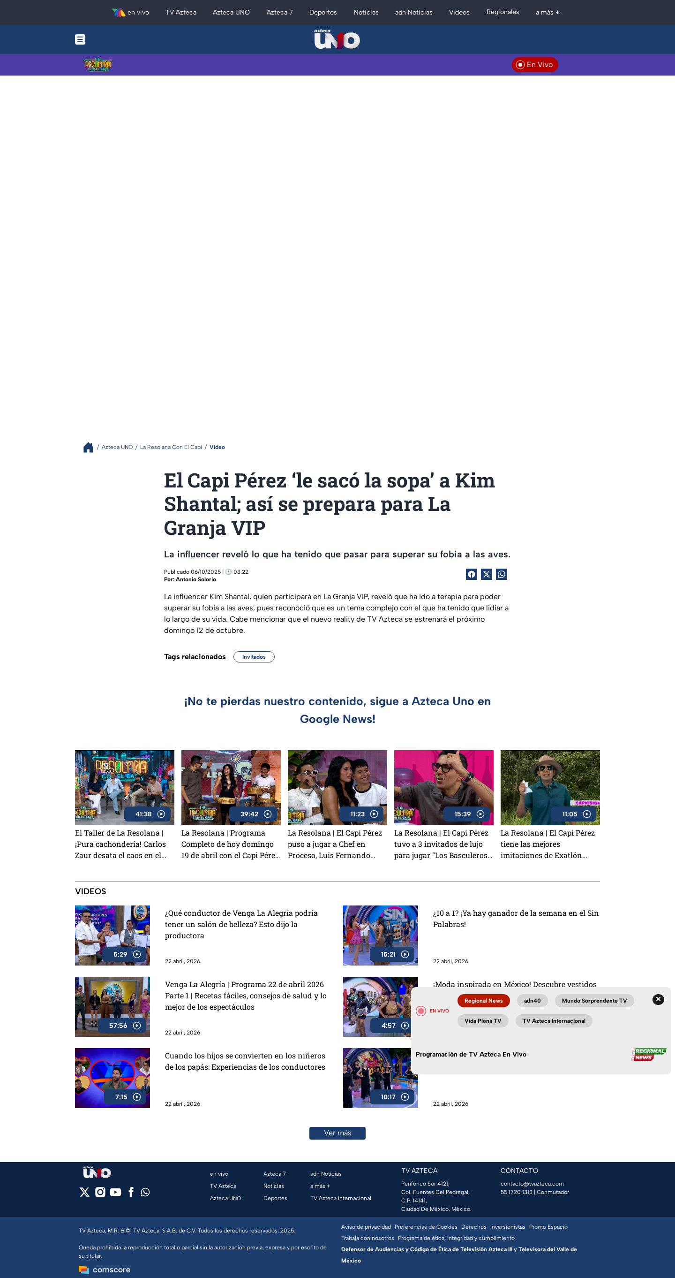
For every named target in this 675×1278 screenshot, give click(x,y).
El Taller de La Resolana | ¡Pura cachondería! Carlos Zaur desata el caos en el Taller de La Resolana (120, 844)
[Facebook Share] (471, 574)
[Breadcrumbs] (92, 447)
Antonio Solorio (196, 579)
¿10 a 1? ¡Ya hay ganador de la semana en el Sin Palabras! (516, 918)
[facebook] (131, 1195)
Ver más (338, 1132)
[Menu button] (112, 39)
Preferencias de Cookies (426, 1227)
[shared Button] (501, 574)
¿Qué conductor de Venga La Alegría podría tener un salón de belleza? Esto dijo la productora (241, 924)
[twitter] (84, 1195)
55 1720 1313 (516, 1192)
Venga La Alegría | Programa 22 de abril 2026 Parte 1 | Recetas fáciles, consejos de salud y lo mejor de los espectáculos (246, 995)
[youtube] (115, 1195)
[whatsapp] (145, 1194)
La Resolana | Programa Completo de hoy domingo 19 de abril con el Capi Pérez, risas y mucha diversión (230, 844)
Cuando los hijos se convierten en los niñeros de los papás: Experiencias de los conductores (245, 1061)
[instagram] (100, 1195)
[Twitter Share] (486, 574)
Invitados (254, 657)
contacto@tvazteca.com (532, 1183)
